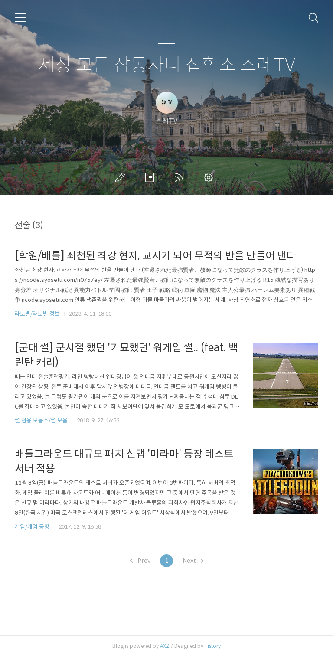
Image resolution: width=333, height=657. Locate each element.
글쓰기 (121, 177)
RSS (180, 177)
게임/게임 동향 (32, 526)
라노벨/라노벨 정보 (37, 313)
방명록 (151, 177)
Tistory (213, 646)
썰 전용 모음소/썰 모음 (41, 420)
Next (193, 561)
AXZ (165, 646)
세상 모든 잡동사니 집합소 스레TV (166, 65)
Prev (140, 561)
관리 (210, 177)
